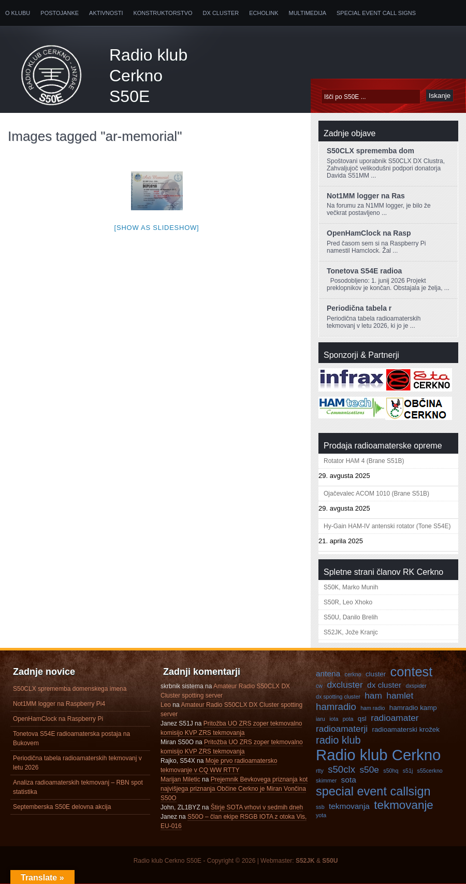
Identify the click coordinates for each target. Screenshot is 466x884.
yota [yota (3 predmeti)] (321, 815)
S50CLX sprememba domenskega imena (69, 688)
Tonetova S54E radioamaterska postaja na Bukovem (71, 738)
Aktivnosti (106, 13)
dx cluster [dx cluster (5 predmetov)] (384, 684)
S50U (330, 860)
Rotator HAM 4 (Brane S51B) (364, 461)
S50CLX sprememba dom (370, 151)
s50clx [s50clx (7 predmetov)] (341, 769)
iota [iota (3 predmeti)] (333, 719)
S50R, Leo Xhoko (348, 602)
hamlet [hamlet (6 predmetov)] (399, 695)
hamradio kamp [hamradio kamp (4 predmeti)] (413, 708)
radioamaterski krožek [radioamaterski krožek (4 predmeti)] (406, 729)
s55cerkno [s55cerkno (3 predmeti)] (430, 770)
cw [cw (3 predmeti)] (319, 686)
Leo (166, 704)
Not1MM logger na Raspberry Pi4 (59, 703)
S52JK (305, 860)
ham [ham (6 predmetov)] (373, 695)
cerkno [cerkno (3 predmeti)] (353, 674)
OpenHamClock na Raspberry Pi (58, 718)
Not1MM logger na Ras (366, 196)
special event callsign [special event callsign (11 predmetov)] (373, 791)
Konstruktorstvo (162, 13)
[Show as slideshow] (156, 227)
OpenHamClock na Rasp (369, 233)
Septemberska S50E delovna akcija (62, 806)
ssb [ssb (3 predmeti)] (320, 807)
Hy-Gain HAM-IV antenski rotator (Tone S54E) (387, 526)
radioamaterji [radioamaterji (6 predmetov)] (342, 728)
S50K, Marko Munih (351, 587)
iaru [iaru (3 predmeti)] (320, 719)
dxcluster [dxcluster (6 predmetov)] (344, 684)
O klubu (17, 13)
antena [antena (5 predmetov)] (328, 673)
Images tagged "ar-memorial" (95, 136)
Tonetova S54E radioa (364, 271)
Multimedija (308, 13)
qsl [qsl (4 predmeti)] (362, 718)
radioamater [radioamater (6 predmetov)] (394, 718)
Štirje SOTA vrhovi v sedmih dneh (257, 807)
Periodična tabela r (359, 308)
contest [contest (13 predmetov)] (411, 671)
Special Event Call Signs (376, 13)
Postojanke (59, 13)
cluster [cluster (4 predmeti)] (376, 674)
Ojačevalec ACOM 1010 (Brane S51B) (376, 493)
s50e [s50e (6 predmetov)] (369, 769)
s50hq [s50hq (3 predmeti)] (390, 770)
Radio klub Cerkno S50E (148, 76)
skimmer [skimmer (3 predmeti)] (326, 780)
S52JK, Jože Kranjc (351, 632)
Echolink (263, 13)
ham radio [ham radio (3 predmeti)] (372, 708)
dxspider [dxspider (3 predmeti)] (416, 686)
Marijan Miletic (180, 779)
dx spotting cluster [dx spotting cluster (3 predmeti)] (338, 696)
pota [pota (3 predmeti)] (348, 719)
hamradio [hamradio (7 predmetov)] (336, 706)
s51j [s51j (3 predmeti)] (408, 770)
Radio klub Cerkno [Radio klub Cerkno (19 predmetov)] (378, 754)
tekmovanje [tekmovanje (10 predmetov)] (403, 805)
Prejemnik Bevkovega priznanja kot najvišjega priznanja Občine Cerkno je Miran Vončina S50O (234, 789)
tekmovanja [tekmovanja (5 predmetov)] (349, 806)
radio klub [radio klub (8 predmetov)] (338, 740)
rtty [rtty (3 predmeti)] (320, 770)
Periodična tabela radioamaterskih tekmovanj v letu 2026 (77, 763)
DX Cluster (221, 13)
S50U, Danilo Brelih (351, 617)
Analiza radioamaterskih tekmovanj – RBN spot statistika (78, 787)
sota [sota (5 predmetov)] (348, 779)
